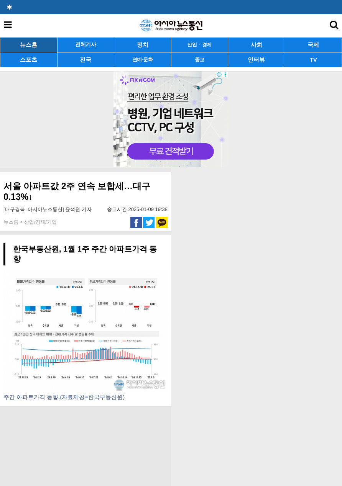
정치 (142, 44)
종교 (199, 59)
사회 (256, 44)
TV (313, 59)
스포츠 (28, 59)
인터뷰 (256, 59)
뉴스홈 (28, 44)
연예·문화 (142, 59)
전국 (85, 59)
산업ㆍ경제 (199, 44)
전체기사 (85, 44)
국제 (313, 44)
